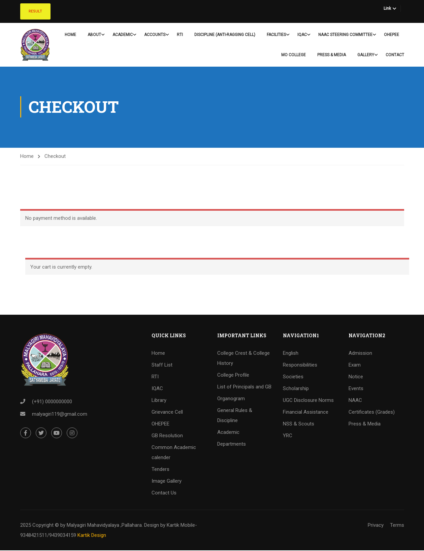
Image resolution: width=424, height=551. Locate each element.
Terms (397, 526)
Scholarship (296, 389)
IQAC (302, 34)
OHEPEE (391, 34)
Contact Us (164, 493)
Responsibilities (300, 366)
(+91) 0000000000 (52, 402)
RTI (180, 34)
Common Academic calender (174, 453)
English (290, 354)
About (94, 34)
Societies (293, 377)
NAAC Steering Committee (345, 34)
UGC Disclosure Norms (308, 401)
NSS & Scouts (298, 424)
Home (70, 34)
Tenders (160, 470)
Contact (395, 55)
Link (387, 8)
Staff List (162, 366)
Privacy (376, 526)
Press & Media (331, 55)
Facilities (276, 34)
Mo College (293, 55)
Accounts (154, 34)
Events (356, 389)
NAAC (355, 401)
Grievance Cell (167, 413)
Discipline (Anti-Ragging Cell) (224, 34)
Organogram (231, 399)
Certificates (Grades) (372, 413)
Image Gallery (167, 482)
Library (159, 401)
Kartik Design (91, 536)
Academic (122, 34)
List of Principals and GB (244, 387)
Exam (355, 366)
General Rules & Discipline (234, 416)
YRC (287, 436)
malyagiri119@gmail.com (59, 415)
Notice (356, 377)
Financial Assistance (305, 413)
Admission (360, 354)
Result (35, 11)
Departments (231, 445)
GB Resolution (167, 436)
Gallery (365, 55)
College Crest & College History (243, 359)
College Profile (233, 376)
